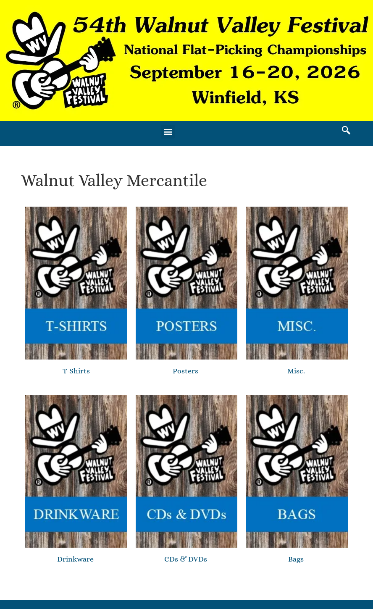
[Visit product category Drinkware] (76, 480)
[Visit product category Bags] (297, 480)
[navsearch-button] (346, 131)
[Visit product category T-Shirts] (76, 291)
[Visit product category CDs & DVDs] (187, 480)
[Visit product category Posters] (187, 292)
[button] (168, 132)
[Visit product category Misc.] (297, 292)
